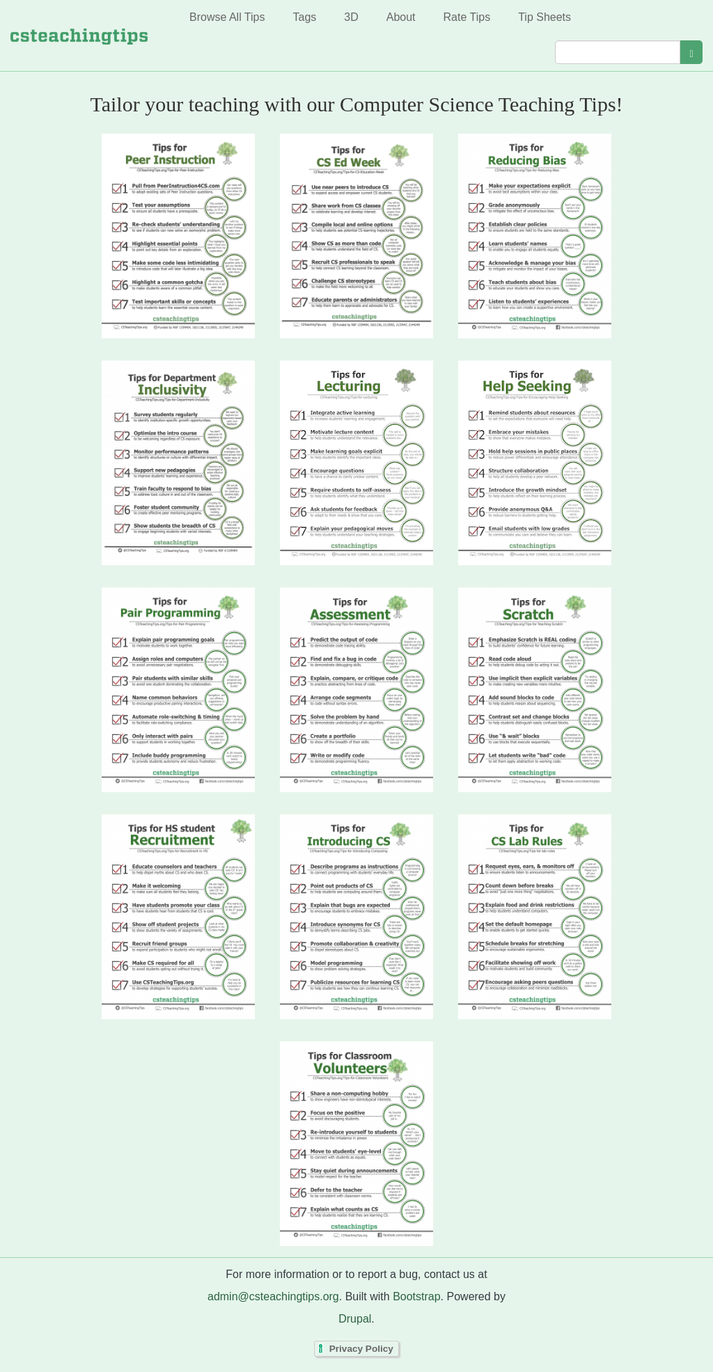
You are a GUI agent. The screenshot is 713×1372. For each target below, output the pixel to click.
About (401, 17)
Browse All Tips (227, 17)
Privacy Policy (361, 1348)
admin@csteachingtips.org (273, 1296)
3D (351, 17)
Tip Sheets (544, 17)
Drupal (354, 1319)
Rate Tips (467, 17)
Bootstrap (416, 1296)
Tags (304, 17)
